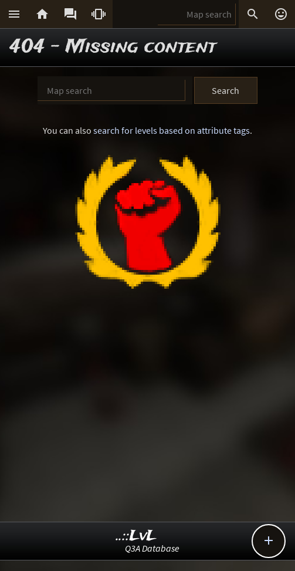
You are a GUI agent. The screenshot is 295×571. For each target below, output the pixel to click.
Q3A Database (152, 548)
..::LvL (136, 536)
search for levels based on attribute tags (171, 130)
